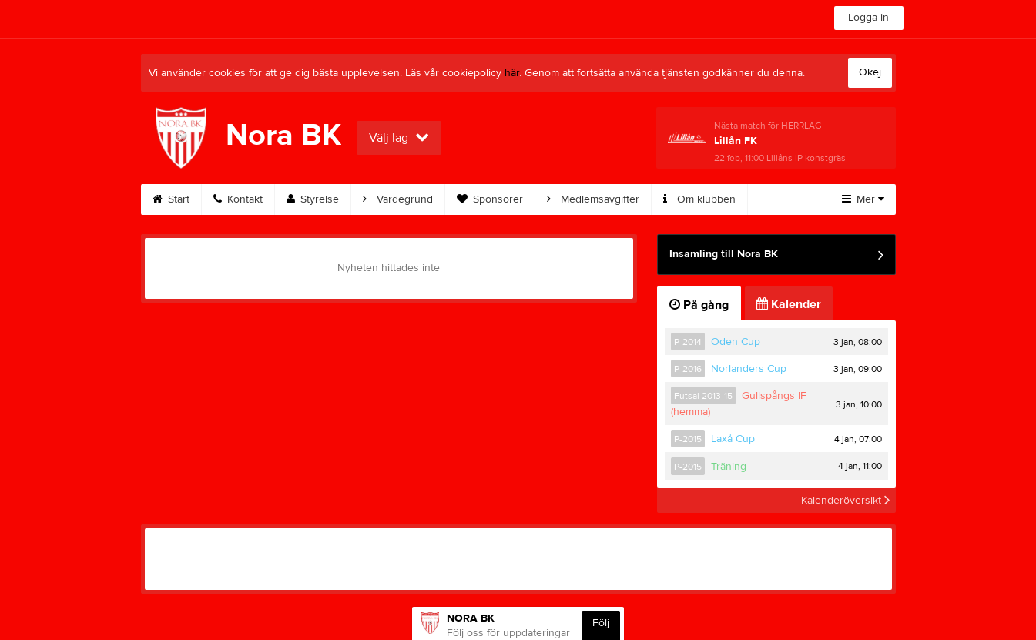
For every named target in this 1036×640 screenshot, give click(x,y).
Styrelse (313, 199)
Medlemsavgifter (593, 199)
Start (171, 199)
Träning (728, 467)
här (512, 73)
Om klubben (699, 199)
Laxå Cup (733, 439)
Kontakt (238, 199)
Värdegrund (398, 199)
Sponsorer (490, 199)
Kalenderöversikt (845, 500)
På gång (699, 305)
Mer (863, 199)
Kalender (788, 304)
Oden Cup (735, 342)
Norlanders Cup (748, 369)
